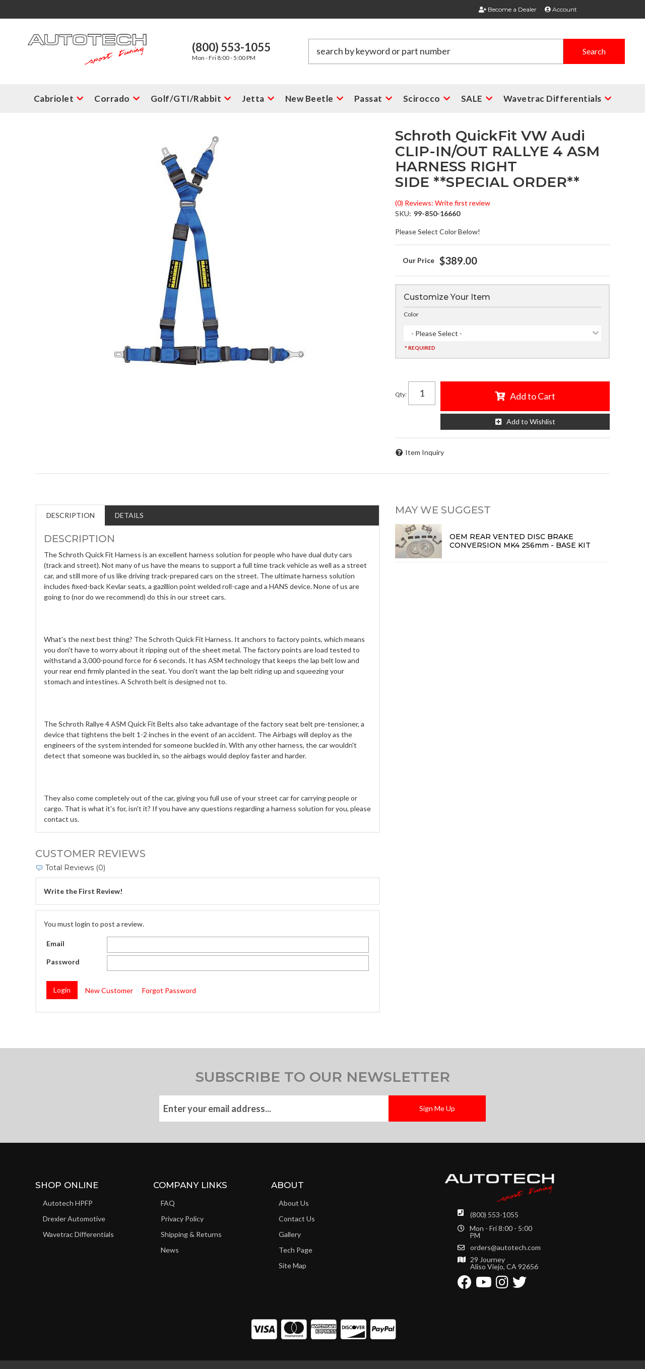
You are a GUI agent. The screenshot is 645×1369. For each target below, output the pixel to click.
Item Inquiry (424, 452)
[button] (466, 51)
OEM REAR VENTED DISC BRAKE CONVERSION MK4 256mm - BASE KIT (520, 541)
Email (55, 943)
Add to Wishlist (530, 421)
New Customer (109, 990)
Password (63, 961)
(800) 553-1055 (494, 1214)
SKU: (403, 213)
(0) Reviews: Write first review (442, 203)
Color (411, 314)
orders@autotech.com (505, 1247)
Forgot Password (169, 990)
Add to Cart (532, 396)
